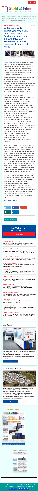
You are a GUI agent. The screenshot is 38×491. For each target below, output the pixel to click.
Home (3, 16)
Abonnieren (19, 234)
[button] (7, 207)
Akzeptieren (13, 489)
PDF (10, 361)
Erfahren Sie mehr (23, 489)
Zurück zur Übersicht (11, 219)
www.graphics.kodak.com (11, 200)
